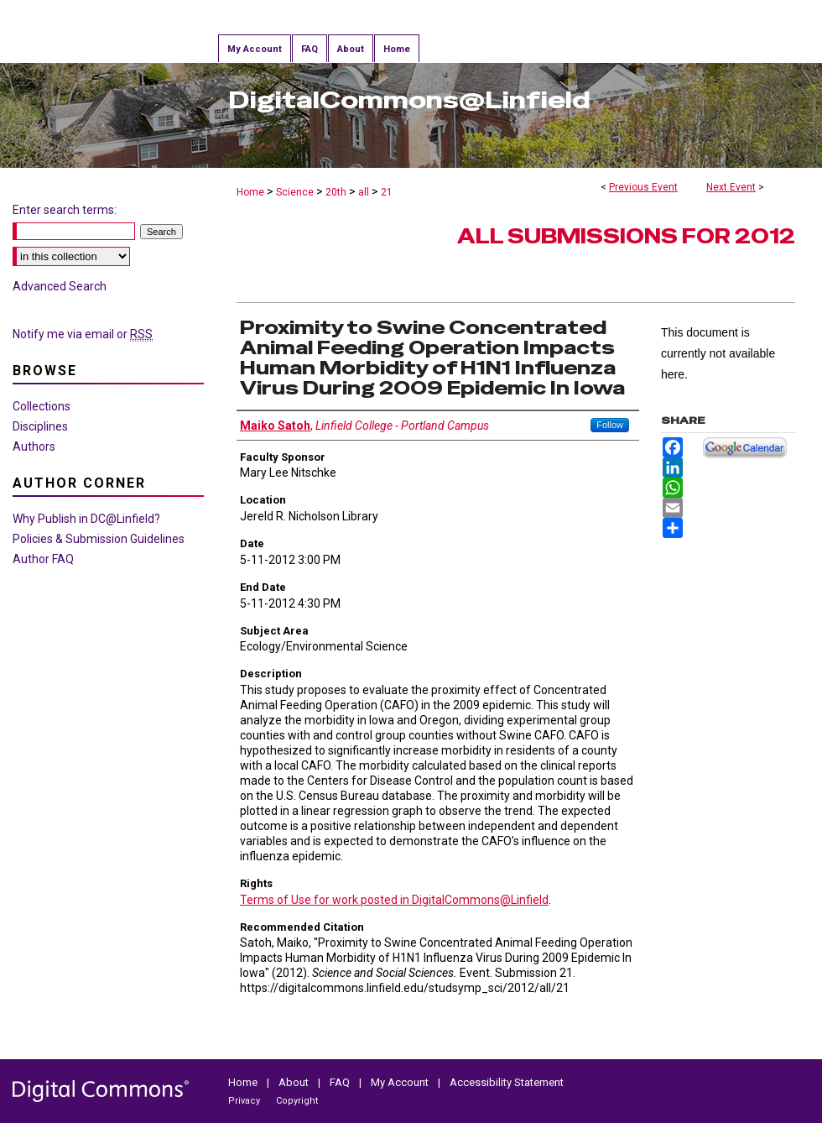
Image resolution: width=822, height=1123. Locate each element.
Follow (609, 425)
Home (250, 192)
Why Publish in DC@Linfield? (86, 518)
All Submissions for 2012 (626, 236)
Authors (34, 446)
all (365, 192)
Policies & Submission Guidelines (99, 539)
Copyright (297, 1100)
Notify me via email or (83, 334)
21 (387, 192)
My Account (400, 1082)
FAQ (340, 1082)
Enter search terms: (65, 210)
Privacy (244, 1100)
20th (337, 192)
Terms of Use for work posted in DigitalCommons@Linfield (394, 899)
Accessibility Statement (507, 1082)
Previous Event (643, 187)
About (293, 1082)
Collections (41, 406)
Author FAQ (43, 559)
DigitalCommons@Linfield (409, 100)
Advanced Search (60, 286)
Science (296, 192)
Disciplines (40, 426)
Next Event (731, 187)
